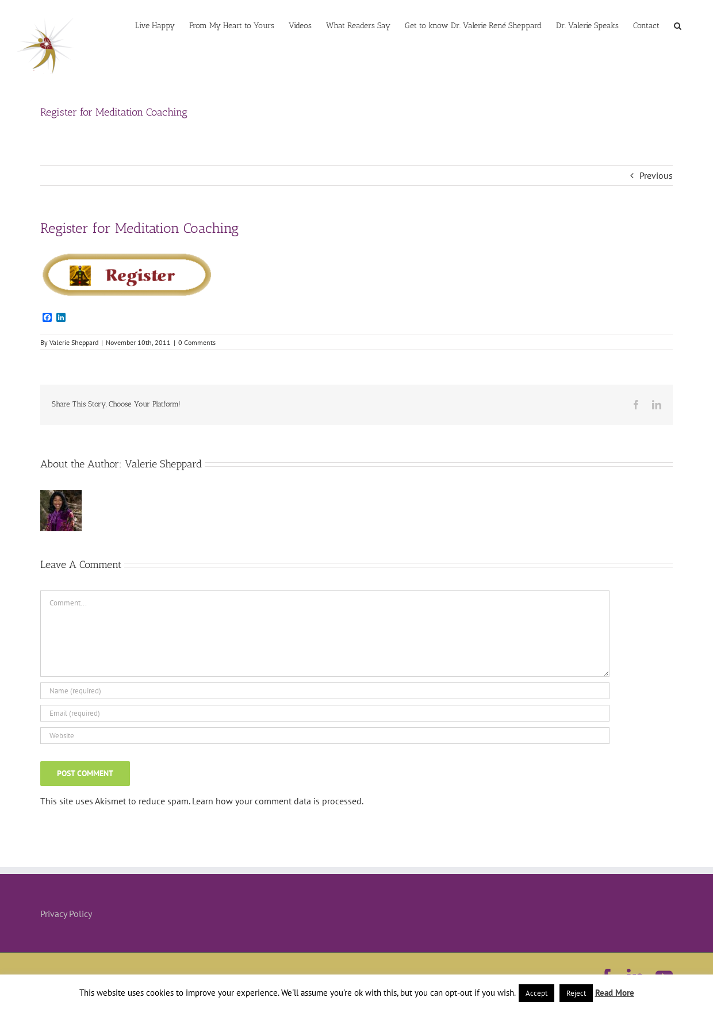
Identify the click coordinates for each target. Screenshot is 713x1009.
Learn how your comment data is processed (277, 801)
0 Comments (197, 342)
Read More (614, 992)
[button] (677, 24)
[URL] (325, 735)
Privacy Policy (66, 913)
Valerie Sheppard (73, 342)
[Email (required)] (325, 713)
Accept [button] (536, 993)
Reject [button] (576, 993)
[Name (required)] (325, 690)
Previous (656, 175)
